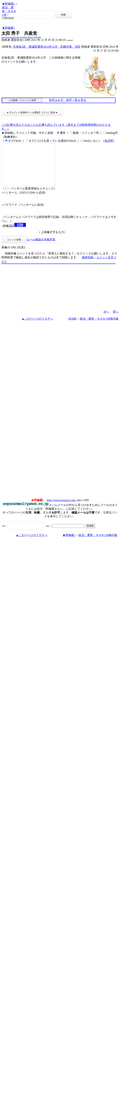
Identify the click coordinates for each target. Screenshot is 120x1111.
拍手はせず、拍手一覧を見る (67, 100)
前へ (116, 320)
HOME (72, 327)
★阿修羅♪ (8, 3)
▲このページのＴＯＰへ (37, 327)
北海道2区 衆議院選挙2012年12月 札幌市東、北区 (46, 46)
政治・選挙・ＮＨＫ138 (9, 11)
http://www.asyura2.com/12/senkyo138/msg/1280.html (21, 37)
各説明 (108, 140)
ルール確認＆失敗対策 (41, 248)
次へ (106, 320)
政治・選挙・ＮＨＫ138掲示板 (99, 327)
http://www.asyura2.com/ (61, 508)
